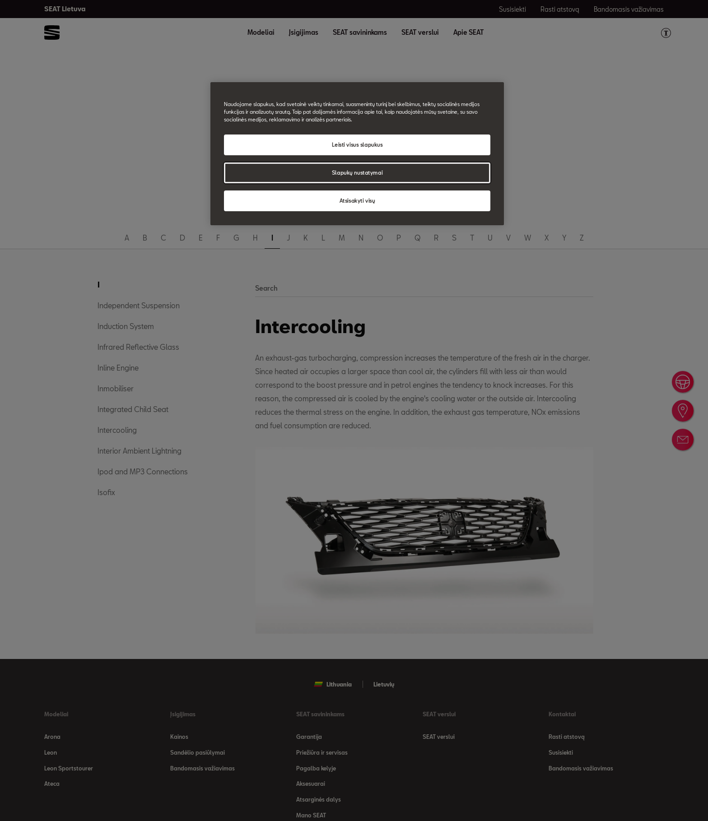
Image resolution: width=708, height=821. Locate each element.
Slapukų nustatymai (357, 173)
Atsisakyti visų (357, 201)
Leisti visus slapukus (357, 145)
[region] (357, 153)
